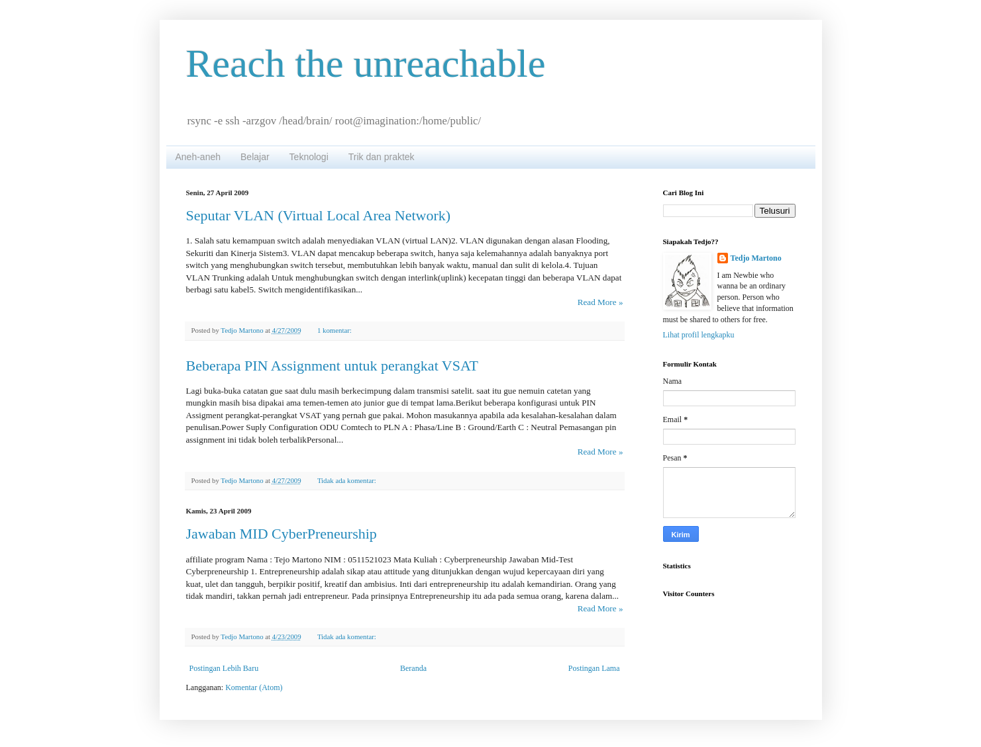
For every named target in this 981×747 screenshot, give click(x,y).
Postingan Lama (594, 668)
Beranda (413, 668)
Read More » (600, 302)
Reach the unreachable (366, 63)
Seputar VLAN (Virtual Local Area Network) (318, 215)
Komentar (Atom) (253, 687)
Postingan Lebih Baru (224, 668)
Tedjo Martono (756, 258)
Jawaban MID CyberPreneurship (281, 533)
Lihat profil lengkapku (699, 334)
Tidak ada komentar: (347, 480)
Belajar (255, 157)
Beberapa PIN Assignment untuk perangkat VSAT (332, 365)
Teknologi (309, 157)
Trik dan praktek (381, 157)
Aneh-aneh (198, 157)
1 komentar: (335, 330)
